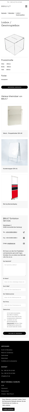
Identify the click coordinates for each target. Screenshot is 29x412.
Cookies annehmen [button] (8, 409)
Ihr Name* (6, 278)
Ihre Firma (6, 301)
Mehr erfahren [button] (6, 405)
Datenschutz (6, 309)
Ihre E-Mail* (6, 286)
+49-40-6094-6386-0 (11, 232)
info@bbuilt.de (11, 243)
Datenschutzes (10, 323)
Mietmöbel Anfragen (14, 87)
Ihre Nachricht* (7, 261)
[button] (25, 6)
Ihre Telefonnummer (8, 294)
